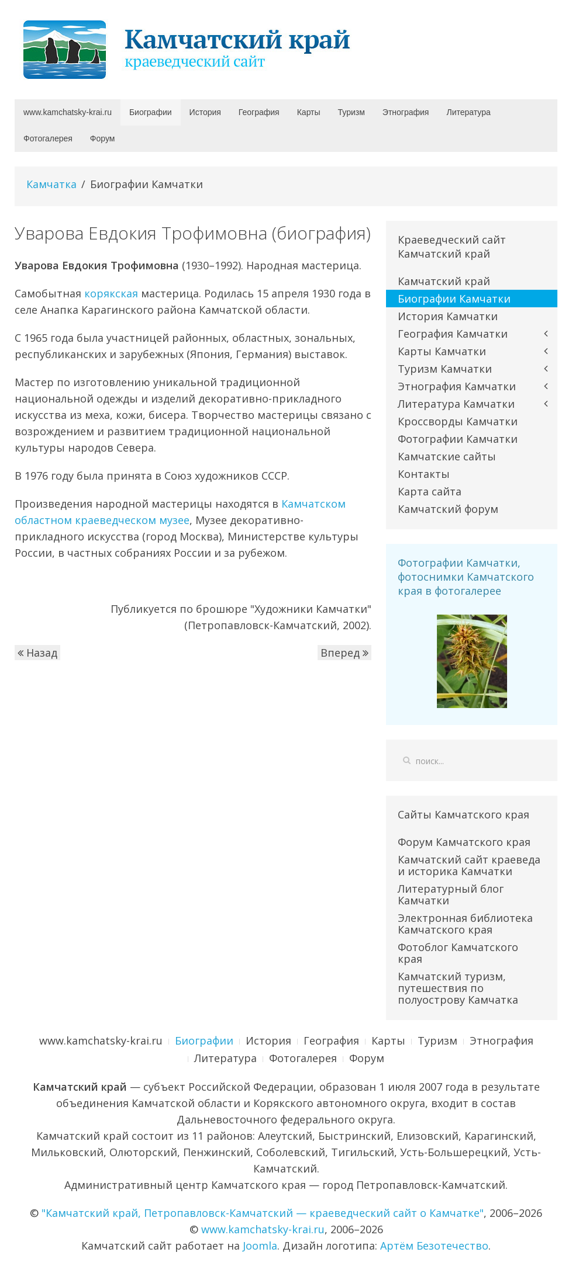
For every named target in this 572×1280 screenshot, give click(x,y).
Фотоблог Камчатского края (458, 953)
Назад (37, 653)
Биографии (150, 112)
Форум (102, 138)
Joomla (260, 1246)
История (205, 112)
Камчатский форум (448, 509)
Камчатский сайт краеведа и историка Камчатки (469, 865)
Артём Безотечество (434, 1246)
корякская (111, 293)
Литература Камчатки (456, 404)
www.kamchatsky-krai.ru (67, 112)
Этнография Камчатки (457, 386)
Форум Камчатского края (464, 842)
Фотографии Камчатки (458, 439)
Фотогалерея (48, 138)
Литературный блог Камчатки (451, 894)
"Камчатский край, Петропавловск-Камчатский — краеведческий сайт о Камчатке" (263, 1213)
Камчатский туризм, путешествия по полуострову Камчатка (458, 988)
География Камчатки (453, 334)
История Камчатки (448, 316)
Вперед (344, 653)
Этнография (406, 112)
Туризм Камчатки (445, 369)
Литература (468, 112)
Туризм (351, 112)
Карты (309, 112)
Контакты (424, 474)
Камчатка (51, 184)
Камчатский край (444, 281)
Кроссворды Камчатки (458, 421)
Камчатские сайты (447, 456)
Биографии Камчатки (454, 299)
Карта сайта (429, 491)
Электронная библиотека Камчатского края (465, 923)
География (259, 112)
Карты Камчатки (442, 351)
